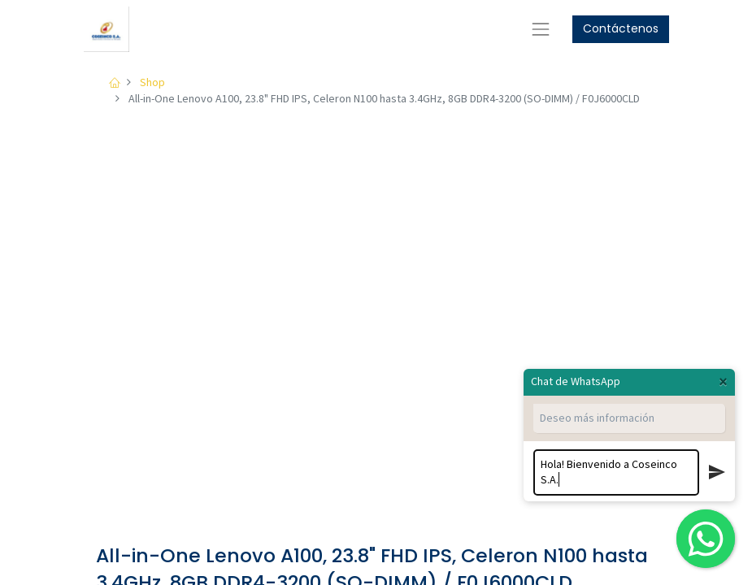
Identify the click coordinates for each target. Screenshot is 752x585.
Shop (152, 82)
